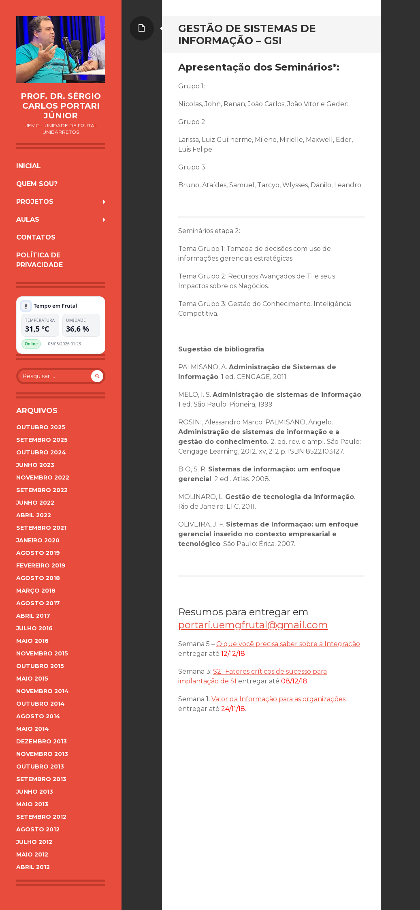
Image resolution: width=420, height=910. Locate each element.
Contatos (35, 237)
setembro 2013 (41, 779)
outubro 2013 (40, 766)
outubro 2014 (40, 703)
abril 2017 (33, 615)
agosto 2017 (38, 603)
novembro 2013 (42, 754)
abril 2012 (33, 867)
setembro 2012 (41, 816)
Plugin (94, 344)
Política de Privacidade (39, 260)
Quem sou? (37, 184)
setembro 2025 (42, 439)
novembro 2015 (42, 653)
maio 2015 (32, 678)
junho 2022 (35, 502)
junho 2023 (35, 465)
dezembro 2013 (41, 741)
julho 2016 (34, 628)
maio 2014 (32, 728)
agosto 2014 (38, 716)
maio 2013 (32, 804)
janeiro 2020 (38, 540)
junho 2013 (34, 791)
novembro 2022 (42, 477)
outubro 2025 (40, 427)
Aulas (27, 219)
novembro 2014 (42, 691)
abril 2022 (33, 515)
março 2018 (35, 590)
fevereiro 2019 (41, 565)
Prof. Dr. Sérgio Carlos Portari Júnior (61, 105)
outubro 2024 (41, 452)
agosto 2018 (38, 578)
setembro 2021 (41, 527)
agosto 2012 (38, 829)
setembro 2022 (42, 490)
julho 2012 (34, 842)
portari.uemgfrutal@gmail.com (253, 625)
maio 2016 (32, 640)
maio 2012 (32, 854)
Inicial (28, 166)
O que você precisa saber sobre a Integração (288, 644)
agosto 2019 (38, 553)
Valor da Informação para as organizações (278, 699)
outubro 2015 (40, 666)
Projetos (34, 202)
